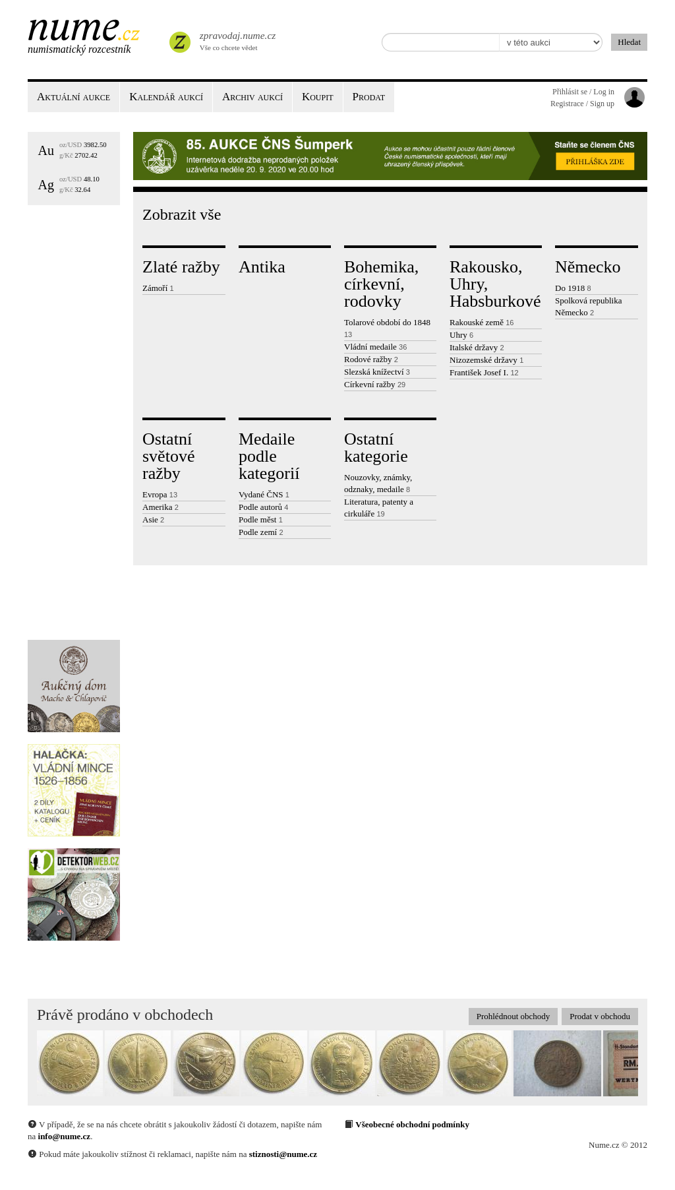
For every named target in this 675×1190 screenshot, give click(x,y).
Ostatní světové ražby (168, 456)
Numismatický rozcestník (79, 49)
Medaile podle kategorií (269, 456)
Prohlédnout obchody (513, 1016)
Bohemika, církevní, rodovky (381, 284)
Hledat (629, 42)
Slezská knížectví (377, 372)
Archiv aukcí (252, 96)
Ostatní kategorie (376, 447)
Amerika (160, 507)
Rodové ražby (371, 359)
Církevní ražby (374, 384)
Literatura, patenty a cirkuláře (378, 507)
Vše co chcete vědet (237, 39)
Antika (262, 266)
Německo (588, 266)
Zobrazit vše (181, 214)
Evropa (159, 494)
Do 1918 (573, 288)
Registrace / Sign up (582, 103)
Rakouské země (482, 322)
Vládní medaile (375, 347)
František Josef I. (484, 372)
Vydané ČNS (264, 494)
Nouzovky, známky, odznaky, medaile (378, 483)
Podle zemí (261, 532)
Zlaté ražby (181, 266)
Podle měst (261, 519)
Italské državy (477, 347)
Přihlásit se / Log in (583, 91)
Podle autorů (263, 507)
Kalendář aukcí (166, 96)
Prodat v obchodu (600, 1016)
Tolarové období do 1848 (387, 327)
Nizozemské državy (486, 360)
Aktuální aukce (73, 96)
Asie (153, 519)
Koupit (318, 96)
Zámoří (158, 288)
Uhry (461, 335)
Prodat (369, 96)
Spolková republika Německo (588, 306)
